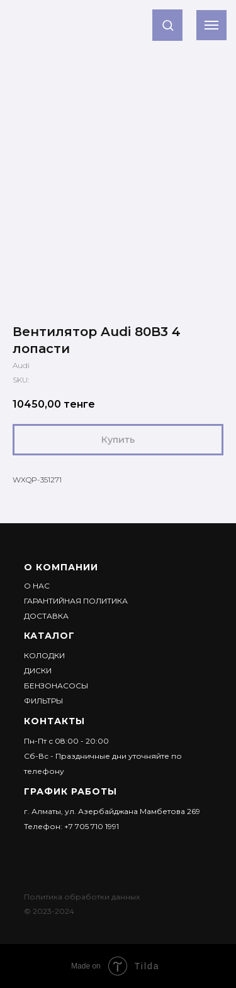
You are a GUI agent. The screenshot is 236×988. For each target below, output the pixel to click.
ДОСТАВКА (46, 616)
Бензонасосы (56, 685)
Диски (38, 670)
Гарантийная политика (76, 600)
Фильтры (43, 700)
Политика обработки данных (82, 896)
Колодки (44, 655)
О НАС (37, 585)
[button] (168, 25)
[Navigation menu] (211, 25)
